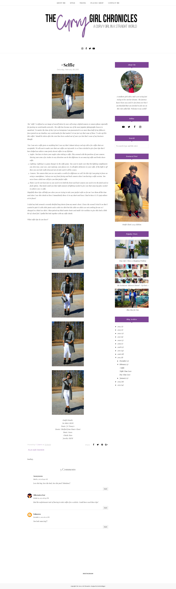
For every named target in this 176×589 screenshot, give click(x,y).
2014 (119, 381)
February (123, 364)
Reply (105, 489)
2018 (119, 347)
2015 (119, 357)
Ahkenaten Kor (39, 495)
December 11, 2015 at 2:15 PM (41, 517)
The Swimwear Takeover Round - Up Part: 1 (132, 285)
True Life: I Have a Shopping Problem (132, 261)
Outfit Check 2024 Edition (131, 224)
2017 (119, 350)
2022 (119, 333)
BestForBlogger (101, 586)
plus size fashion (36, 450)
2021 (119, 337)
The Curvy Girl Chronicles (83, 586)
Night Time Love (125, 371)
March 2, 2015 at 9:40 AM (40, 479)
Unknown (37, 514)
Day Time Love (125, 375)
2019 (119, 344)
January (123, 378)
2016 (119, 354)
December (123, 361)
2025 (119, 326)
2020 (119, 340)
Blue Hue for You (133, 310)
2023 (119, 330)
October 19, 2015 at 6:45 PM (41, 498)
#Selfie (122, 368)
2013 (119, 385)
